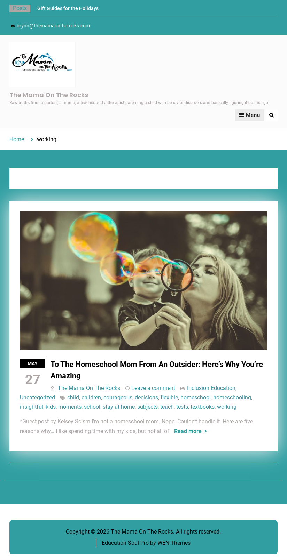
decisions (146, 397)
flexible (169, 397)
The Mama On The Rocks (48, 94)
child (73, 397)
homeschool (195, 397)
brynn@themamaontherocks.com (53, 26)
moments (70, 407)
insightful (31, 407)
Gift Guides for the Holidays (68, 8)
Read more (188, 431)
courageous (117, 397)
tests (182, 407)
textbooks (203, 407)
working (226, 407)
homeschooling (232, 397)
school (92, 407)
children (91, 397)
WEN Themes (174, 542)
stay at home (119, 407)
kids (51, 407)
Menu (249, 115)
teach (167, 407)
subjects (147, 407)
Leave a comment (153, 388)
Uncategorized (37, 397)
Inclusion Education (211, 388)
